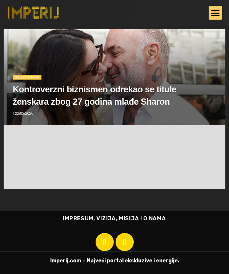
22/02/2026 (23, 114)
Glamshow (27, 77)
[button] (215, 13)
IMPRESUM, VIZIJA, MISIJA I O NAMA (114, 218)
